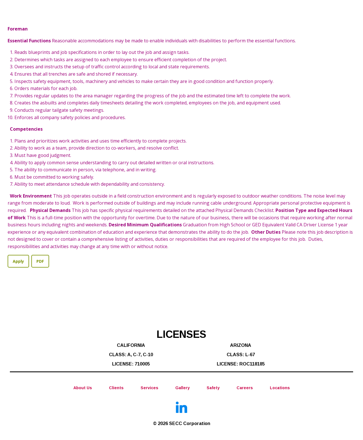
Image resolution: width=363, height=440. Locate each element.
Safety (213, 388)
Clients (116, 388)
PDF (40, 261)
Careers (245, 388)
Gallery (182, 388)
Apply (18, 261)
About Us (82, 388)
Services (149, 388)
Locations (280, 388)
